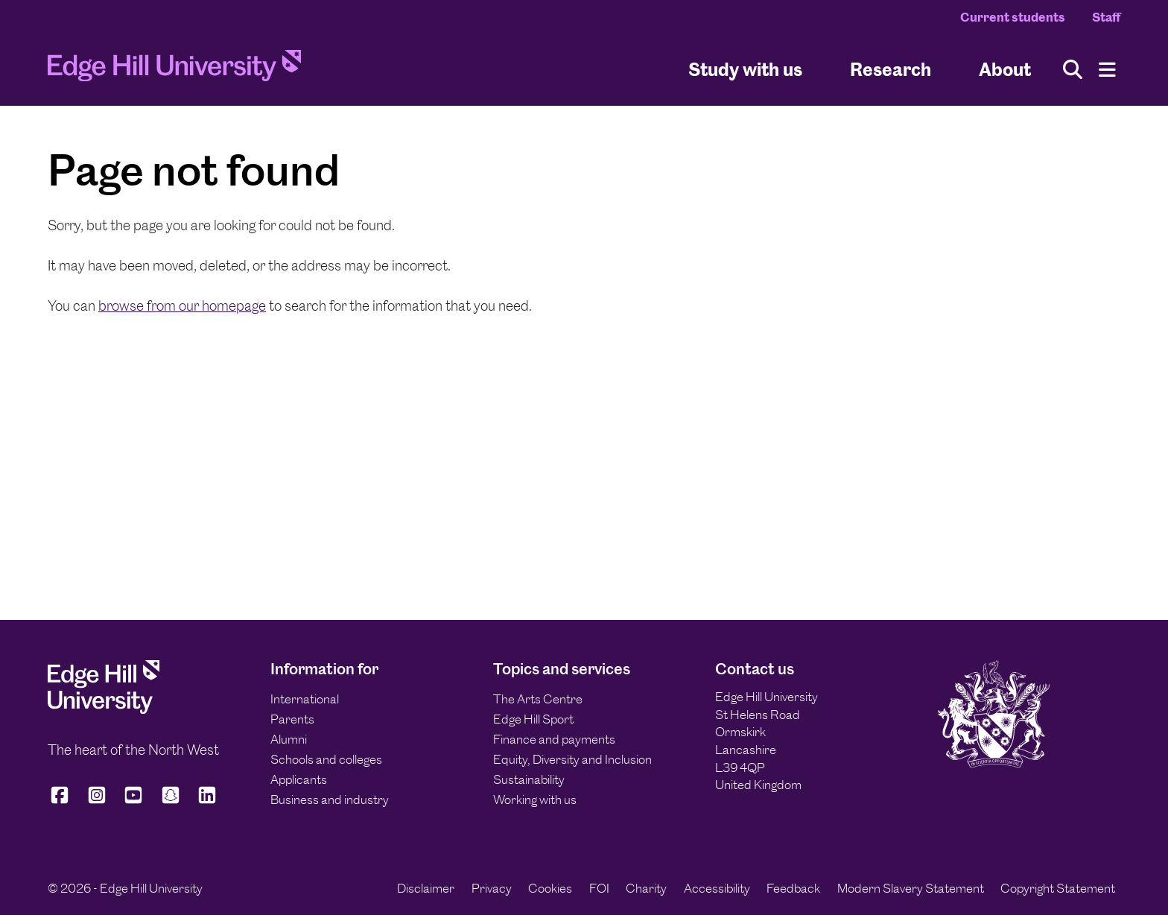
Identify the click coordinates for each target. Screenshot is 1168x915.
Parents (292, 719)
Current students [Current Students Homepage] (1012, 17)
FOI (599, 888)
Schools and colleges (326, 759)
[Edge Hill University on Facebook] (62, 801)
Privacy (492, 888)
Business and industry (329, 799)
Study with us (745, 69)
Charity (646, 888)
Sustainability (529, 779)
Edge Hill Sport (533, 719)
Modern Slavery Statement (910, 888)
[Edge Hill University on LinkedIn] (207, 801)
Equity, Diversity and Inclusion (572, 759)
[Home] (174, 69)
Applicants (298, 779)
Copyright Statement (1057, 888)
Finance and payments (554, 739)
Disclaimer (425, 888)
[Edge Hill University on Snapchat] (170, 801)
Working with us (535, 799)
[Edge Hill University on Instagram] (97, 801)
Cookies (550, 888)
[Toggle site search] (1072, 69)
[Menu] (1107, 69)
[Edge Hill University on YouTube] (133, 801)
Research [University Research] (890, 69)
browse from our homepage (182, 305)
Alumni (288, 739)
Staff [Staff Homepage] (1106, 17)
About (1005, 69)
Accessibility (717, 888)
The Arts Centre (538, 698)
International (304, 698)
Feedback (793, 888)
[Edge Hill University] (103, 710)
